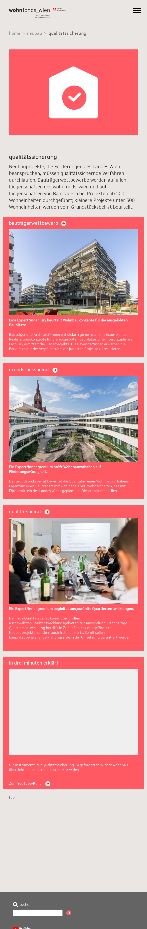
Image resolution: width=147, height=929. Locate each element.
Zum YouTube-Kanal (29, 783)
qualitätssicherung (67, 33)
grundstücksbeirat (33, 370)
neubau (34, 33)
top (12, 798)
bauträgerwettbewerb (37, 223)
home (14, 33)
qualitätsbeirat (29, 512)
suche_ (22, 905)
